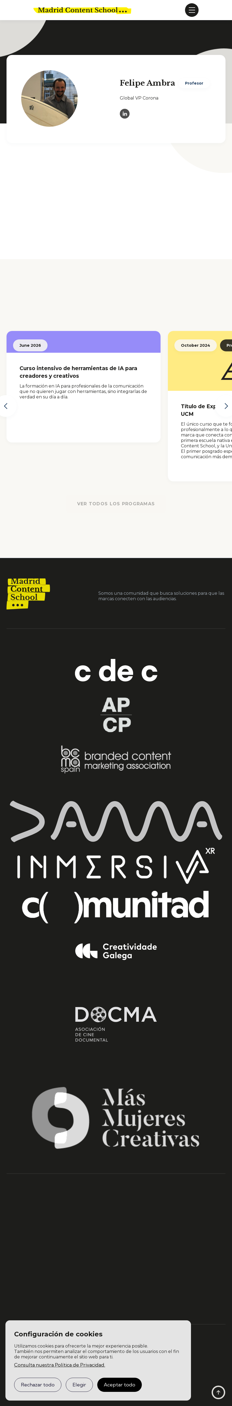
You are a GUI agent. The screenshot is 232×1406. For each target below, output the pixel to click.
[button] (192, 10)
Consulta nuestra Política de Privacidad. (59, 1365)
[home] (82, 10)
